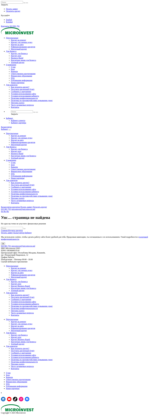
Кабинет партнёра (18, 123)
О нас (13, 67)
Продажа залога (17, 103)
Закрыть (4, 5)
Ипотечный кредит (19, 49)
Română (9, 22)
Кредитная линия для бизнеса (23, 60)
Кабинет (9, 118)
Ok (3, 244)
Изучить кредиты (15, 230)
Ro (5, 211)
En (2, 211)
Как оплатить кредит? (20, 87)
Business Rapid (17, 58)
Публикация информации (21, 80)
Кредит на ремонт (18, 40)
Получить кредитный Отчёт (22, 89)
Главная (4, 230)
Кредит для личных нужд (21, 42)
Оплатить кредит (13, 11)
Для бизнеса (11, 51)
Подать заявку (12, 9)
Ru (7, 211)
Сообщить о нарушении (21, 91)
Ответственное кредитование (23, 74)
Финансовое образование (21, 76)
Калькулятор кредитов (10, 207)
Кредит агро (16, 56)
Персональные (12, 38)
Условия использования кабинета (25, 96)
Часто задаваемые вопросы (22, 105)
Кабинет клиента (18, 120)
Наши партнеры (17, 83)
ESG (13, 78)
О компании (11, 65)
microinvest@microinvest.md (23, 209)
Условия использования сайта (23, 94)
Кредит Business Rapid (20, 286)
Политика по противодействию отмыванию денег (32, 100)
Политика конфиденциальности (24, 98)
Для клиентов (12, 85)
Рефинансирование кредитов (23, 47)
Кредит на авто (17, 45)
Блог (13, 69)
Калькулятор (6, 127)
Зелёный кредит (17, 62)
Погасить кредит (40, 207)
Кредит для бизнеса (19, 53)
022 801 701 (15, 26)
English (9, 20)
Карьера (14, 71)
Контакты (5, 26)
